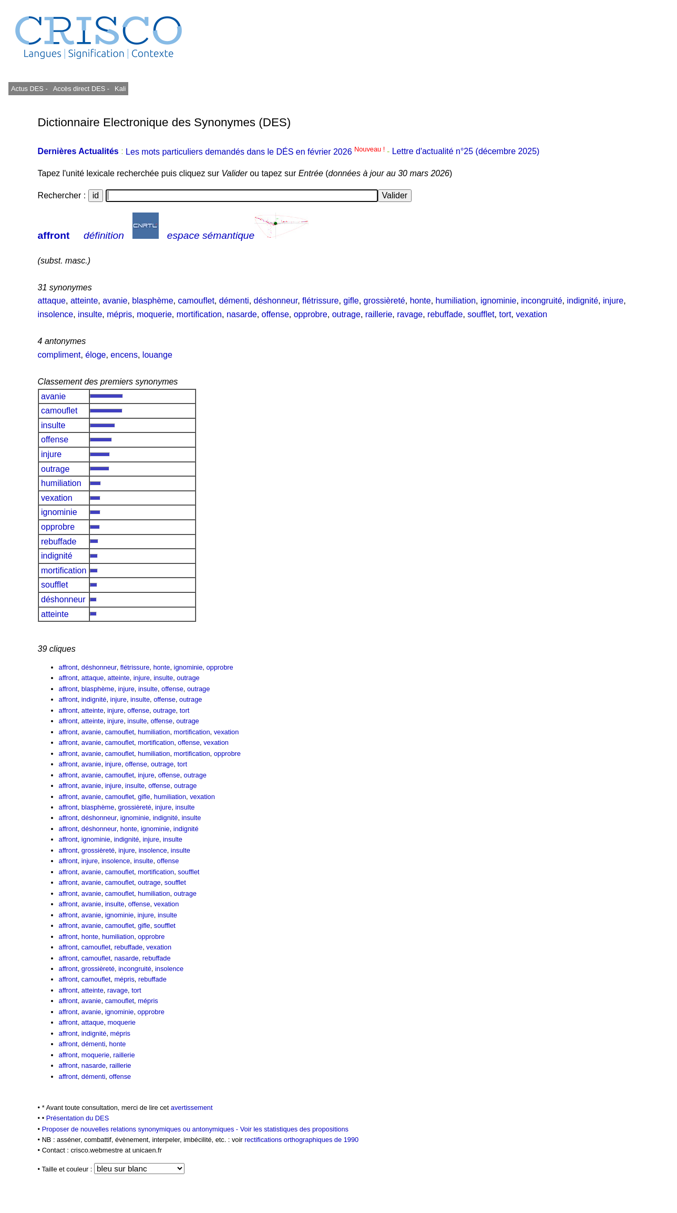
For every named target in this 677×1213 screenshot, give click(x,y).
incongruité (541, 300)
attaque (52, 300)
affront (54, 235)
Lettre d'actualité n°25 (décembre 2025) (466, 151)
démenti (234, 300)
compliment (59, 354)
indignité (582, 300)
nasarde (242, 314)
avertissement (192, 1107)
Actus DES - (29, 89)
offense (275, 314)
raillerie (379, 314)
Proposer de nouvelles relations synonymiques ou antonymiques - (141, 1129)
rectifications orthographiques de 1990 (301, 1140)
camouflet (196, 300)
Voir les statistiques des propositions (294, 1129)
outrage (346, 314)
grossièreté (384, 300)
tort (505, 314)
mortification (199, 314)
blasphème (152, 300)
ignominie (498, 300)
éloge (95, 354)
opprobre (310, 314)
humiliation (456, 300)
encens (124, 354)
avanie (114, 300)
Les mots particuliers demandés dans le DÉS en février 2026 (256, 151)
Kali (120, 89)
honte (420, 300)
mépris (119, 314)
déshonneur (276, 300)
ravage (410, 314)
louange (157, 354)
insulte (90, 314)
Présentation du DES (77, 1118)
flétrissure (320, 300)
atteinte (84, 300)
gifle (350, 300)
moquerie (154, 314)
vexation (531, 314)
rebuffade (445, 314)
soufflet (480, 314)
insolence (56, 314)
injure (613, 300)
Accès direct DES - (81, 89)
